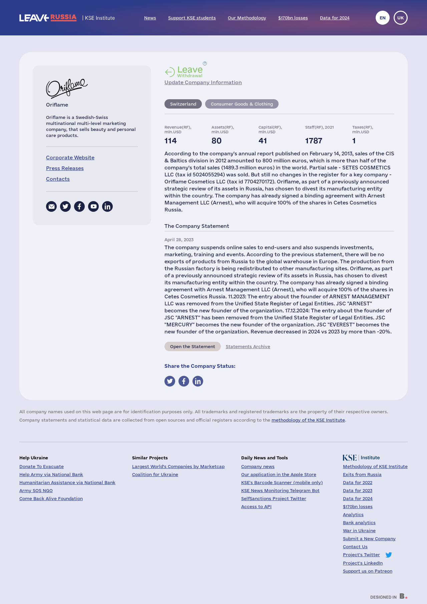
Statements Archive (248, 346)
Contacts (58, 179)
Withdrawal (190, 71)
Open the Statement (192, 346)
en (383, 17)
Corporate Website (70, 157)
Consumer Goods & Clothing (242, 104)
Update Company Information (203, 82)
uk (400, 17)
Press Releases (65, 168)
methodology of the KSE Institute (308, 420)
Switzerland (183, 104)
